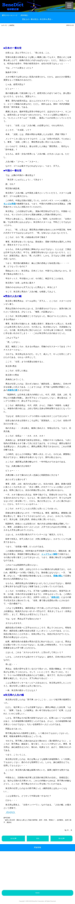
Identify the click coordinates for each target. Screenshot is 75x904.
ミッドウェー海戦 (49, 554)
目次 (37, 838)
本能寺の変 (12, 390)
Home (37, 893)
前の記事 (62, 838)
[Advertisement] (39, 34)
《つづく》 (10, 812)
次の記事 (13, 838)
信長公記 (55, 597)
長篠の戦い (58, 576)
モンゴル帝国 (9, 204)
